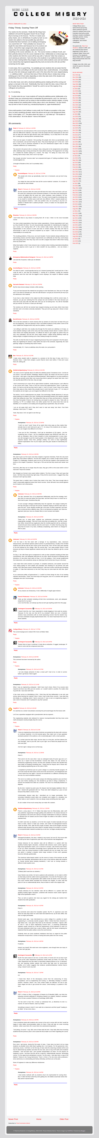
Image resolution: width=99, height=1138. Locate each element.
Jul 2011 (75, 211)
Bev (14, 355)
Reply (15, 166)
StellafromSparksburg (20, 370)
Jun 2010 (75, 241)
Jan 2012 (75, 197)
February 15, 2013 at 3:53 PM (30, 319)
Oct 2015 (75, 107)
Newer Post (13, 1119)
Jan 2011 (75, 225)
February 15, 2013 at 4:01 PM (24, 355)
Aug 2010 (75, 236)
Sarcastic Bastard (18, 284)
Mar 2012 (75, 192)
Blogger (83, 1131)
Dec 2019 (75, 75)
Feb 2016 (75, 100)
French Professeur (23, 596)
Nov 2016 (75, 79)
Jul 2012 (75, 183)
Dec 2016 (75, 77)
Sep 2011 (75, 206)
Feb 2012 (75, 195)
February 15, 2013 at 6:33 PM (32, 588)
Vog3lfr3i (16, 708)
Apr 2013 (75, 162)
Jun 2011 (75, 213)
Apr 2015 (75, 121)
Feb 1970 (75, 243)
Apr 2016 (75, 95)
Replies (17, 170)
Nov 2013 (75, 146)
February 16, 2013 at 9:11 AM (31, 729)
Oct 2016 (75, 82)
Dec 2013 (75, 144)
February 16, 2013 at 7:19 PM (34, 972)
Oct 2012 (75, 176)
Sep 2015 (75, 109)
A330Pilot (70, 1131)
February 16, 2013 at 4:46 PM (34, 941)
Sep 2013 (75, 151)
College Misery (17, 629)
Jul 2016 (75, 88)
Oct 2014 (75, 135)
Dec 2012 (75, 172)
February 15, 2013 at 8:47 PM (34, 669)
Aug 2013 (75, 153)
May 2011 (75, 215)
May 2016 (75, 93)
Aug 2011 (75, 208)
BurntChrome (17, 319)
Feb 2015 (75, 125)
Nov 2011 (75, 201)
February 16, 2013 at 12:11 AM (30, 684)
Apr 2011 (75, 218)
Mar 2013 (75, 165)
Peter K (15, 128)
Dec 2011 (75, 199)
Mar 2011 (75, 220)
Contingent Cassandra (25, 608)
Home (38, 1119)
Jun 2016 (75, 91)
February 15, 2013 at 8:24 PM (34, 517)
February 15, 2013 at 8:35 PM (29, 657)
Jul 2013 (75, 155)
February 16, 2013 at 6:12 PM (43, 955)
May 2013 (75, 160)
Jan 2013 (75, 169)
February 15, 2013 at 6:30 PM (28, 539)
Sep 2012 (75, 178)
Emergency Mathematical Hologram (24, 257)
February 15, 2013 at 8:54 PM (38, 596)
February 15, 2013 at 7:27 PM (31, 629)
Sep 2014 (75, 137)
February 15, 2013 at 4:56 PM (29, 454)
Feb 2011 (75, 222)
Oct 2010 (75, 232)
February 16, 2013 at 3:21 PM (34, 869)
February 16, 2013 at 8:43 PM (31, 992)
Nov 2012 (75, 174)
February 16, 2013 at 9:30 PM (43, 608)
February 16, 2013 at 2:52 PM (31, 835)
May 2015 (75, 118)
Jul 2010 (75, 238)
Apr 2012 (75, 190)
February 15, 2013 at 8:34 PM (43, 641)
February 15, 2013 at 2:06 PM (27, 215)
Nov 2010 (75, 229)
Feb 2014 (75, 139)
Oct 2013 (75, 148)
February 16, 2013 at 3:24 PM (34, 888)
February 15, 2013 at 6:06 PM (32, 494)
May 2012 (75, 188)
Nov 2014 (75, 132)
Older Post (64, 1119)
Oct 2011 (75, 204)
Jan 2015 (75, 128)
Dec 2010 (75, 227)
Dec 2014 (75, 130)
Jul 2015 (75, 114)
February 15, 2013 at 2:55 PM (33, 284)
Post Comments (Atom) (23, 1123)
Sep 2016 (75, 84)
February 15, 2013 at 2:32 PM (31, 268)
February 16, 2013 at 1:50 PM (40, 808)
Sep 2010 (75, 234)
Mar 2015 (75, 123)
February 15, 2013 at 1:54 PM (26, 128)
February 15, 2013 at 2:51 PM (31, 189)
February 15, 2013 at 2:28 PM (44, 257)
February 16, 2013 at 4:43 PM (34, 905)
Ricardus (16, 215)
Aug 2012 (75, 181)
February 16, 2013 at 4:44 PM (34, 1072)
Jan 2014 (75, 142)
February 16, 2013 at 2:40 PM (29, 1020)
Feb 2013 (75, 167)
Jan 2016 (75, 102)
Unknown (21, 494)
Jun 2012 (75, 185)
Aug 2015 (75, 112)
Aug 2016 (75, 86)
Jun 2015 (75, 116)
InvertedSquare (22, 173)
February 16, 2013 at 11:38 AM (35, 752)
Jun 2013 (75, 158)
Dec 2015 (75, 105)
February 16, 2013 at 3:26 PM (29, 1041)
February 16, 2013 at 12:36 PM (35, 422)
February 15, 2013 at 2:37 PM (36, 173)
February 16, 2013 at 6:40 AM (27, 708)
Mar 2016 (75, 98)
